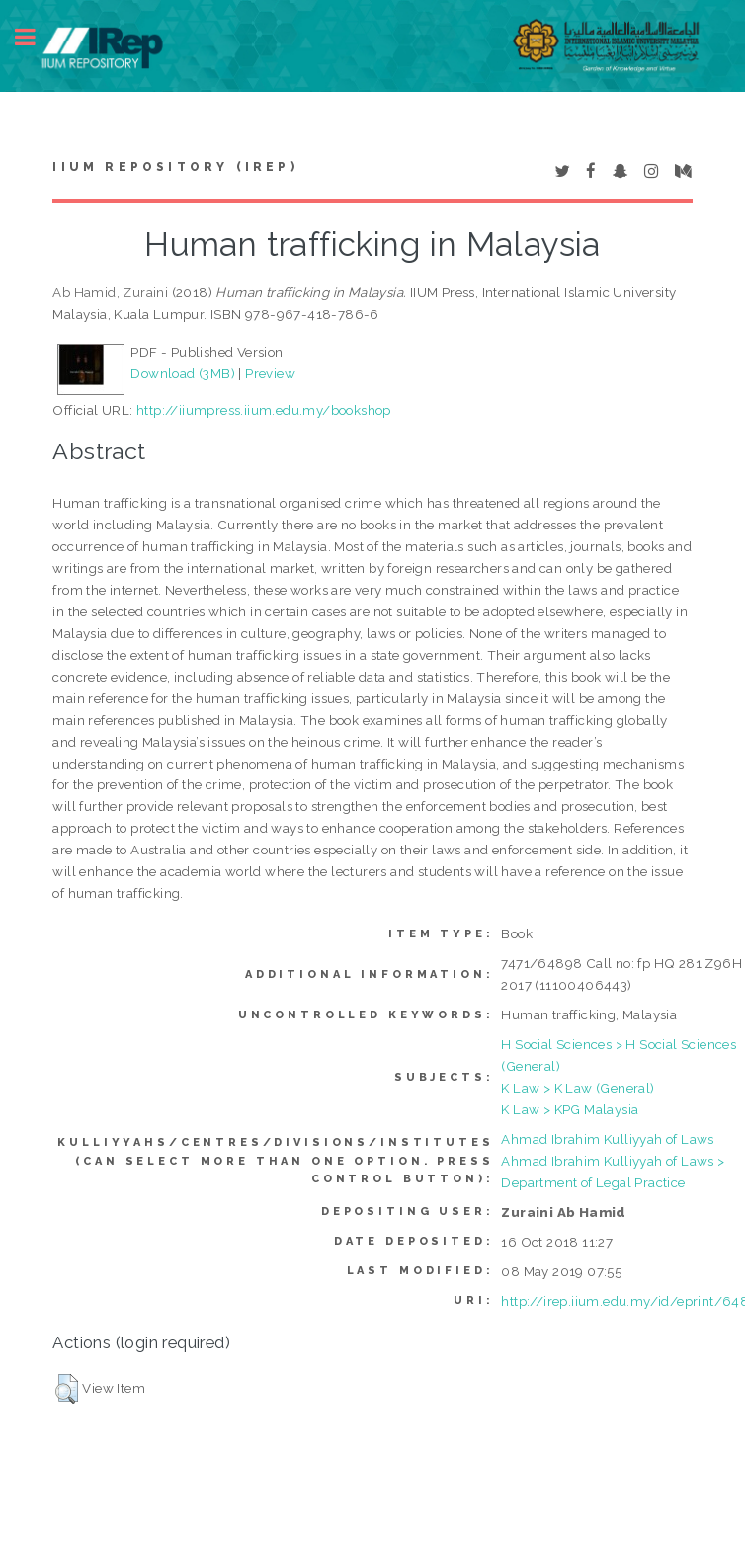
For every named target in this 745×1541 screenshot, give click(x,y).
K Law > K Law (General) (577, 1087)
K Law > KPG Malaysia (569, 1109)
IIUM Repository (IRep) (174, 167)
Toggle (35, 37)
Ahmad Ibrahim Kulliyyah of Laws (607, 1139)
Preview (270, 373)
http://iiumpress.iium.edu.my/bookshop (263, 410)
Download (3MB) (182, 373)
